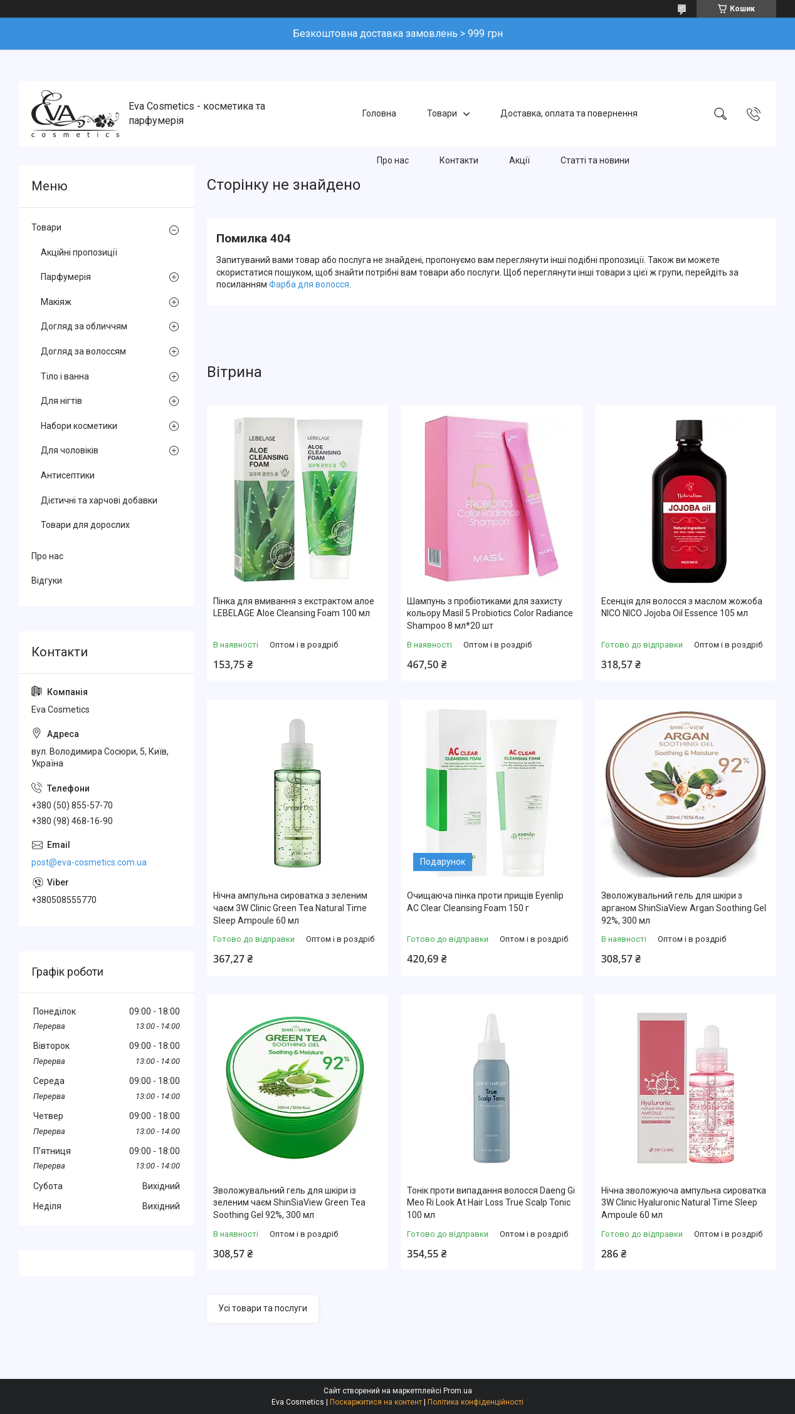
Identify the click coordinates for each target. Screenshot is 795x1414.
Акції (519, 160)
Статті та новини (595, 160)
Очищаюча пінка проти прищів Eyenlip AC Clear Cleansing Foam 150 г (485, 901)
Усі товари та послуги (262, 1308)
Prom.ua (457, 1390)
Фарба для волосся (309, 284)
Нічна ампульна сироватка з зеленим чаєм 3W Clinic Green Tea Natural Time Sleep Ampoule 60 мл (290, 907)
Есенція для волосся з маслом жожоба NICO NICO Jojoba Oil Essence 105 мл (681, 607)
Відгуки (46, 580)
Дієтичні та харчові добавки (99, 500)
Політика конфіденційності (476, 1402)
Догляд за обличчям (84, 326)
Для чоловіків (69, 450)
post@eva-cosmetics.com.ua (89, 862)
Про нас (393, 160)
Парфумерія (66, 277)
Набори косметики (79, 426)
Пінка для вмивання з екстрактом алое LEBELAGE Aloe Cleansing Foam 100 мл (293, 607)
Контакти (459, 160)
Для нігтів (61, 401)
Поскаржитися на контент (376, 1402)
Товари (442, 113)
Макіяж (56, 302)
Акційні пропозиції (79, 252)
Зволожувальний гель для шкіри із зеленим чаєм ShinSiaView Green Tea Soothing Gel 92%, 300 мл (289, 1202)
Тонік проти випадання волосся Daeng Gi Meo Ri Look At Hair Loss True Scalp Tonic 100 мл (491, 1202)
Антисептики (68, 475)
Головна (379, 113)
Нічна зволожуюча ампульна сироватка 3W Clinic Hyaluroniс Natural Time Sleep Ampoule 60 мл (683, 1202)
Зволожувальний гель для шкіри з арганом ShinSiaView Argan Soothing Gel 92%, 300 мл (683, 907)
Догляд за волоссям (83, 351)
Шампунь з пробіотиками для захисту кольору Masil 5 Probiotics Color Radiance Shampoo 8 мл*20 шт (490, 613)
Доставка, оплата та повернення (569, 113)
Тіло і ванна (65, 376)
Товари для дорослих (85, 525)
